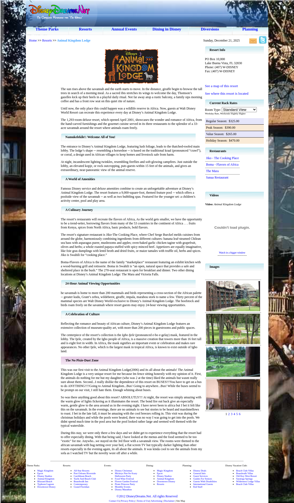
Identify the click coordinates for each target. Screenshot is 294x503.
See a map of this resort (221, 86)
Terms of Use (143, 500)
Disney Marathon (123, 489)
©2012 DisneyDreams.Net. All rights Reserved (146, 496)
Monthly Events (122, 486)
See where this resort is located (226, 93)
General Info (199, 473)
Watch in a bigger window (232, 252)
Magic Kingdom (45, 470)
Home (33, 40)
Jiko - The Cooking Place (222, 158)
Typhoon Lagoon (45, 484)
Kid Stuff (197, 486)
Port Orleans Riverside (85, 473)
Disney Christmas (123, 470)
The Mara (212, 171)
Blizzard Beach (44, 481)
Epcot (40, 473)
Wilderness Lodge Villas (248, 481)
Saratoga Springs (244, 478)
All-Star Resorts (81, 470)
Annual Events (124, 29)
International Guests (203, 484)
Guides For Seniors (202, 478)
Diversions (210, 29)
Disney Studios (44, 476)
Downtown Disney (46, 486)
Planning (250, 29)
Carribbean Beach (82, 476)
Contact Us (114, 500)
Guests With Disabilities (205, 481)
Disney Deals (199, 470)
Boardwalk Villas (244, 473)
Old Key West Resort (246, 476)
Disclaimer (169, 500)
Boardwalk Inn (81, 481)
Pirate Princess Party (125, 484)
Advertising (156, 500)
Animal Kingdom (45, 478)
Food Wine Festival (124, 478)
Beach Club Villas (245, 470)
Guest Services (200, 476)
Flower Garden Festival (126, 481)
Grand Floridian (81, 486)
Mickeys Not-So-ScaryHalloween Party (126, 474)
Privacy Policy (128, 500)
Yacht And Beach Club (85, 478)
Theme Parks (47, 29)
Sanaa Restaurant (217, 177)
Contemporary (81, 484)
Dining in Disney (167, 29)
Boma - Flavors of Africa (222, 164)
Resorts (85, 29)
